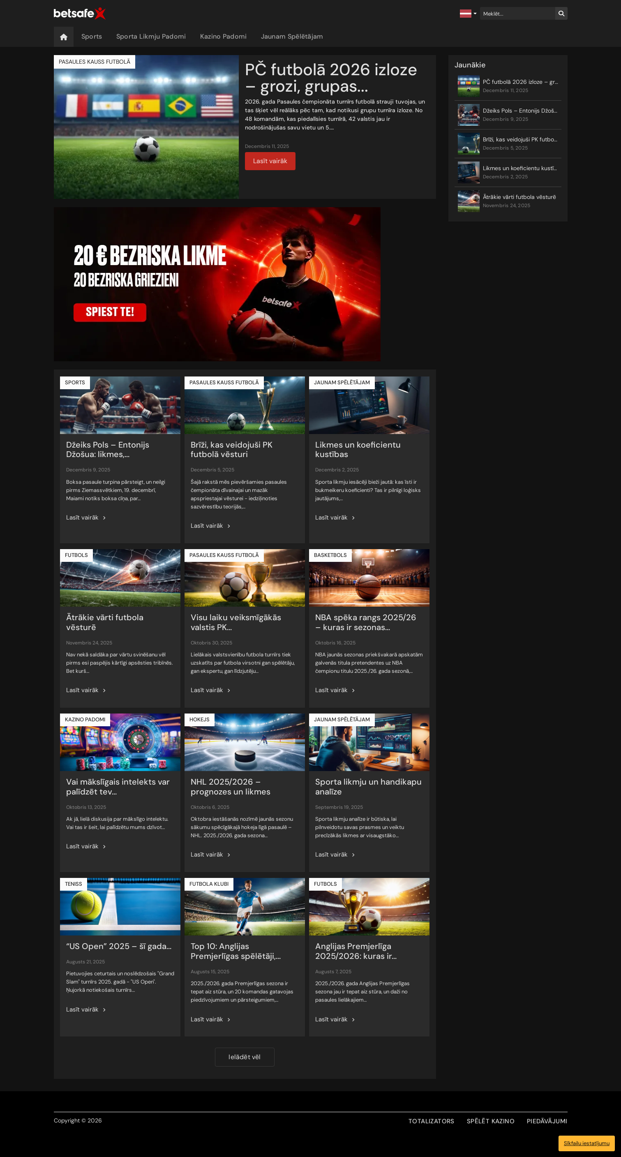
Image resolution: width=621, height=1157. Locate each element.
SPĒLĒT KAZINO (491, 1121)
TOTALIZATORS (432, 1121)
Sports (91, 36)
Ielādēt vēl (245, 1057)
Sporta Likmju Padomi (151, 36)
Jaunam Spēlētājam (292, 36)
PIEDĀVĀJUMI (547, 1121)
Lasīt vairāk (270, 161)
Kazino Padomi (223, 36)
